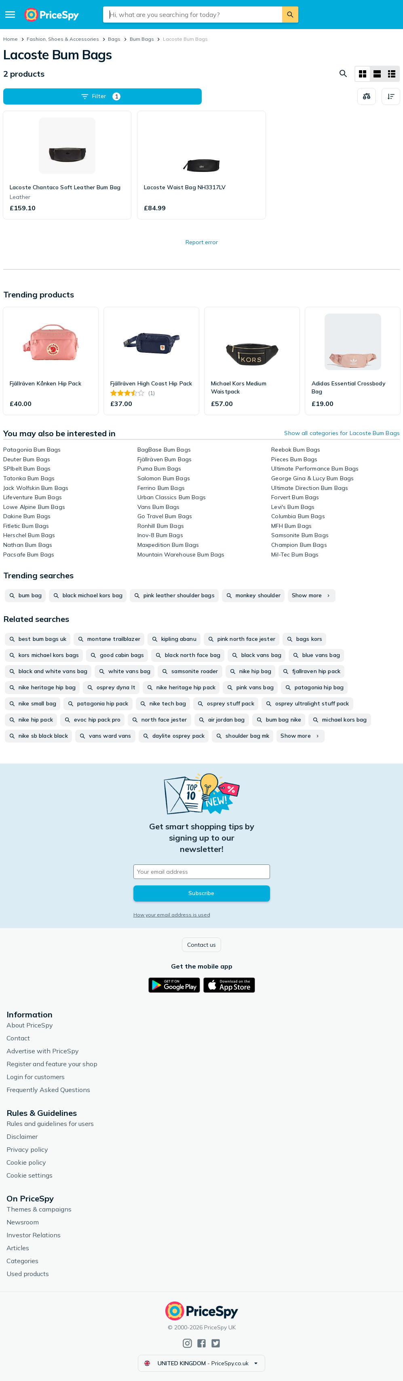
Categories (22, 1261)
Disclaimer (22, 1136)
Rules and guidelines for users (50, 1123)
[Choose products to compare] (367, 96)
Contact (18, 1038)
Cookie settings (29, 1175)
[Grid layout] (362, 74)
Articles (17, 1248)
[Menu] (10, 14)
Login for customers (35, 1077)
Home (10, 39)
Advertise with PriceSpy (42, 1051)
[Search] (290, 14)
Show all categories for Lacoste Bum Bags (342, 433)
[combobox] (193, 14)
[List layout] (377, 74)
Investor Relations (33, 1235)
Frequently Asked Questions (48, 1090)
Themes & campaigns (39, 1209)
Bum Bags (142, 39)
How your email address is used (171, 915)
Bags (114, 39)
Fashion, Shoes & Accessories (63, 39)
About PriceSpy (29, 1025)
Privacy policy (27, 1149)
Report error (202, 242)
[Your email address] (201, 871)
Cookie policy (26, 1162)
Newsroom (22, 1222)
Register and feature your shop (51, 1064)
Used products (27, 1274)
